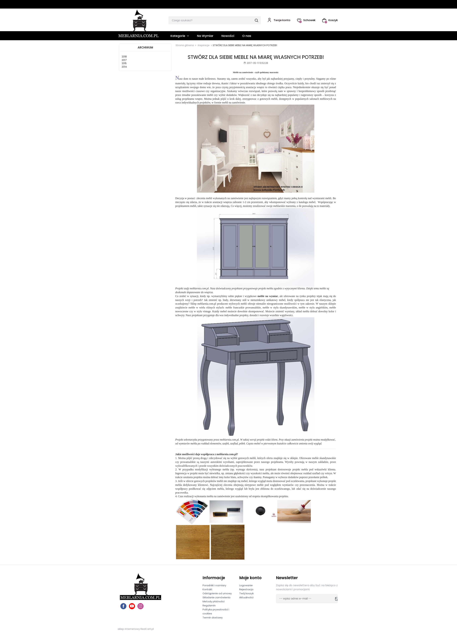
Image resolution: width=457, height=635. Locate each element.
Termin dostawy (213, 617)
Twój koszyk (246, 593)
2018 (124, 56)
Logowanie (246, 585)
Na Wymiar (205, 36)
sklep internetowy (129, 629)
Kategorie (177, 36)
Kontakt (207, 589)
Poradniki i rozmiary (214, 585)
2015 (124, 63)
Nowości (227, 36)
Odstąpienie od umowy (217, 593)
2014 (124, 66)
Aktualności (246, 597)
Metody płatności (213, 601)
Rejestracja (246, 589)
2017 (124, 60)
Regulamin (209, 605)
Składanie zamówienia (216, 597)
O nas (246, 36)
